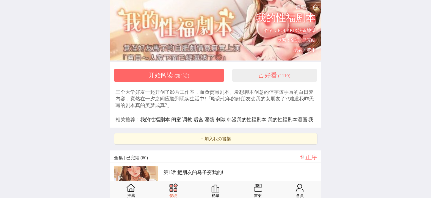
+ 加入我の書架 (216, 138)
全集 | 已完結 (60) (131, 157)
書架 (300, 7)
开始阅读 (169, 75)
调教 (188, 119)
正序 (311, 157)
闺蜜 (177, 119)
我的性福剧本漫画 (288, 119)
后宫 (199, 119)
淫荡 (210, 119)
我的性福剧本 (155, 119)
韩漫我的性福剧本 (247, 119)
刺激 (221, 119)
